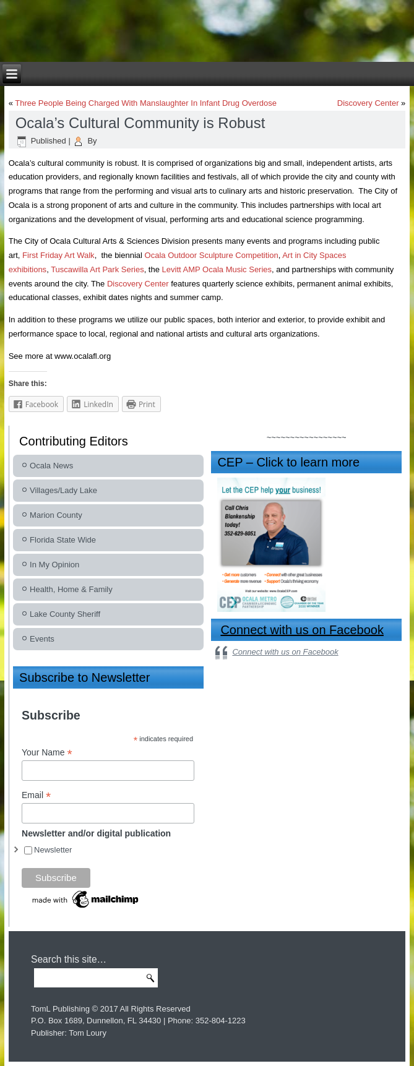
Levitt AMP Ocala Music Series (217, 269)
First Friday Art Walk (58, 255)
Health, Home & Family (71, 589)
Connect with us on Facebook (302, 630)
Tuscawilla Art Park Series (97, 269)
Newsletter (53, 849)
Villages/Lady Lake (63, 490)
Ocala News (51, 465)
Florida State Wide (63, 539)
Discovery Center (368, 103)
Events (42, 638)
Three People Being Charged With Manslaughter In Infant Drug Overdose (146, 103)
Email (36, 795)
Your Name (47, 753)
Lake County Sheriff (65, 614)
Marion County (56, 515)
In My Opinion (54, 564)
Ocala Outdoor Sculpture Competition (211, 255)
